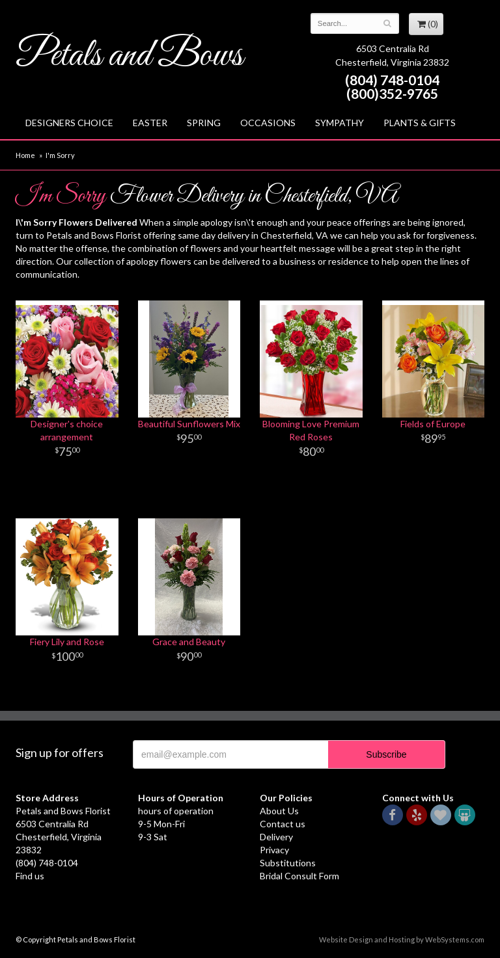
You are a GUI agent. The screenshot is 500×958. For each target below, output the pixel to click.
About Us (279, 810)
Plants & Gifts (419, 122)
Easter (150, 122)
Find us (30, 875)
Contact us (282, 823)
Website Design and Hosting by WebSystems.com (401, 939)
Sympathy (339, 122)
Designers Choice (69, 122)
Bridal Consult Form (299, 875)
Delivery (276, 836)
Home (25, 155)
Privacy (274, 849)
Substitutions (288, 862)
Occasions (268, 122)
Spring (204, 122)
